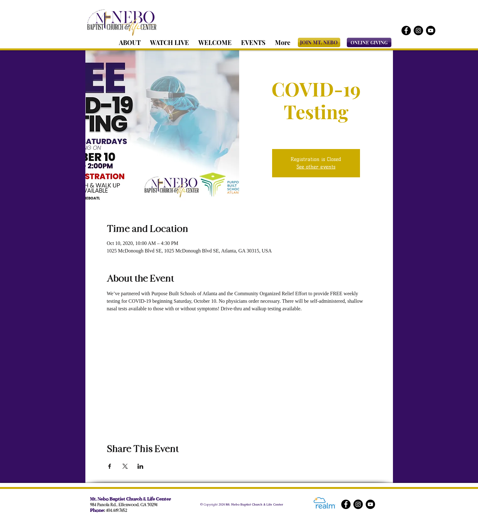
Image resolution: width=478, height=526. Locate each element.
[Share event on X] (125, 466)
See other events (316, 167)
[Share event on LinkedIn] (140, 466)
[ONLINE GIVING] (369, 42)
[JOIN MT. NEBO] (319, 42)
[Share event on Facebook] (110, 466)
